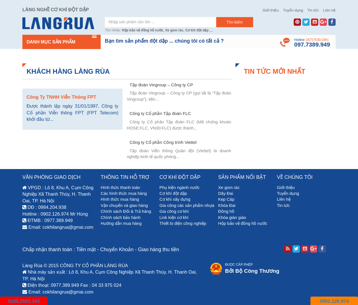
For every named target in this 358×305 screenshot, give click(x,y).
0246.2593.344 (23, 301)
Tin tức (313, 10)
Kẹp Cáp (226, 199)
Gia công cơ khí (174, 211)
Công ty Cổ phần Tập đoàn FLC (160, 113)
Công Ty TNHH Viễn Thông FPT (61, 97)
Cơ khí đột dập (197, 30)
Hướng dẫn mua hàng (121, 223)
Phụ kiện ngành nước (179, 187)
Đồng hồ (226, 211)
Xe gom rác (229, 187)
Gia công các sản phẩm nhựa (186, 205)
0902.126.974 (334, 301)
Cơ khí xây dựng (174, 199)
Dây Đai (225, 193)
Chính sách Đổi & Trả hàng (126, 211)
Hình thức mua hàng (120, 199)
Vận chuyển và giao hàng (124, 205)
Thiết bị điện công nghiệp (182, 223)
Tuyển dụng (293, 10)
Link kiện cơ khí (174, 217)
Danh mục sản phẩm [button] (61, 39)
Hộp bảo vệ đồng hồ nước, (143, 30)
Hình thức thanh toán (120, 187)
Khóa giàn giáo (232, 217)
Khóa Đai (226, 205)
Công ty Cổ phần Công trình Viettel (162, 142)
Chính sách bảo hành (120, 217)
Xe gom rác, (174, 30)
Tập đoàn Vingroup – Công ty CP (161, 84)
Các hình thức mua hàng (124, 193)
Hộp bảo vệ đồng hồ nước (242, 223)
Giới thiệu (271, 10)
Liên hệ (329, 10)
